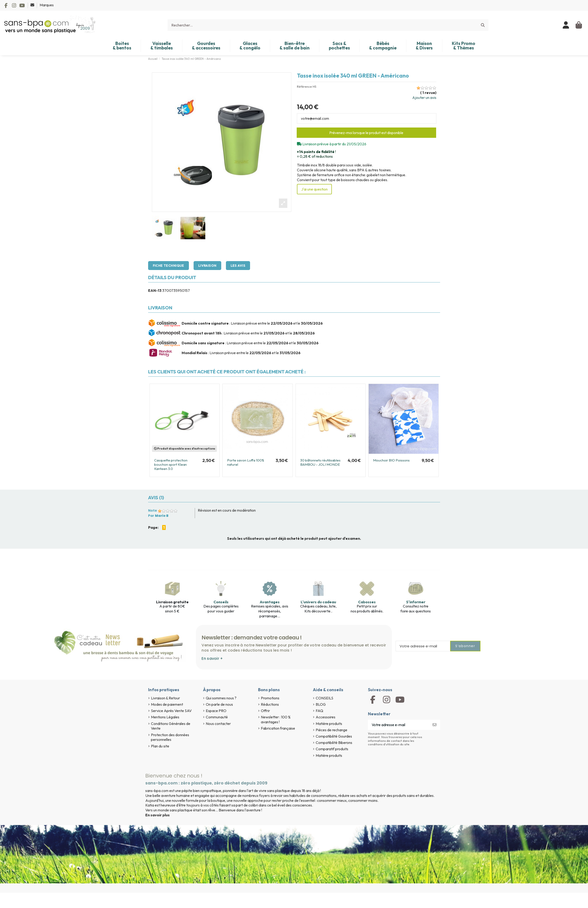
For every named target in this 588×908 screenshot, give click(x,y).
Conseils (220, 602)
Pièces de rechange (331, 730)
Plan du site (160, 746)
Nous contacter (218, 723)
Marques (47, 5)
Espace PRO (216, 710)
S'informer (415, 602)
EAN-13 (154, 290)
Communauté (217, 717)
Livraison (207, 265)
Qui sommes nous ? (221, 698)
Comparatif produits (332, 749)
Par (158, 515)
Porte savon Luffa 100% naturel (245, 462)
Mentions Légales (165, 717)
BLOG (321, 704)
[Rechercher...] (482, 25)
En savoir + (212, 658)
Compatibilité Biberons (334, 742)
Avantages (270, 602)
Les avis (238, 265)
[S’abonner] (434, 725)
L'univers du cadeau (318, 602)
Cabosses (367, 602)
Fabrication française (278, 728)
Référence (304, 86)
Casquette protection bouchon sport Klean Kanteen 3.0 (170, 464)
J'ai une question (314, 189)
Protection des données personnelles (170, 737)
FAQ (319, 710)
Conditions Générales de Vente (170, 726)
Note (152, 510)
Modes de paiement (167, 704)
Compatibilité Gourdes (334, 736)
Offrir (265, 710)
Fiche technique (168, 265)
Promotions (270, 698)
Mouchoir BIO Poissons (391, 460)
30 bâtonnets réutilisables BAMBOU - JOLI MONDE (320, 462)
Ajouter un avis (424, 97)
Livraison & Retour (165, 698)
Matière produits (329, 723)
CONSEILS (324, 698)
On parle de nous (219, 704)
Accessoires (325, 717)
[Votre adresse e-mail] (398, 725)
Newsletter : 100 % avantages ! (276, 719)
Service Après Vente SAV (171, 710)
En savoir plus (157, 815)
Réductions (270, 704)
